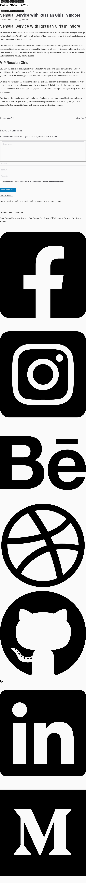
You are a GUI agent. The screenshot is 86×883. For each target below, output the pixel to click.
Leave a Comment (7, 19)
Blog (18, 19)
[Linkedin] (43, 782)
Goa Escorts (34, 218)
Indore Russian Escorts (39, 201)
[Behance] (43, 500)
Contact (59, 201)
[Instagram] (43, 423)
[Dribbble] (43, 588)
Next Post (81, 118)
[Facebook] (43, 323)
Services (9, 201)
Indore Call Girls (22, 201)
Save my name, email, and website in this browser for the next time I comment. (33, 182)
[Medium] (43, 881)
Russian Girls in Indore (50, 85)
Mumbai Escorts (63, 218)
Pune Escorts (5, 218)
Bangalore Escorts (19, 218)
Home (2, 201)
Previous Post (7, 118)
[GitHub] (43, 678)
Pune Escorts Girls (47, 218)
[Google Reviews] (1, 682)
